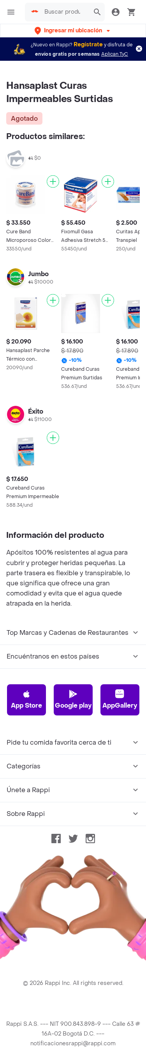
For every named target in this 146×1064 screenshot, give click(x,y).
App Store (26, 699)
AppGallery (119, 699)
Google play (73, 699)
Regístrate (88, 44)
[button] (73, 30)
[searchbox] (65, 12)
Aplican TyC (114, 54)
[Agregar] (53, 181)
